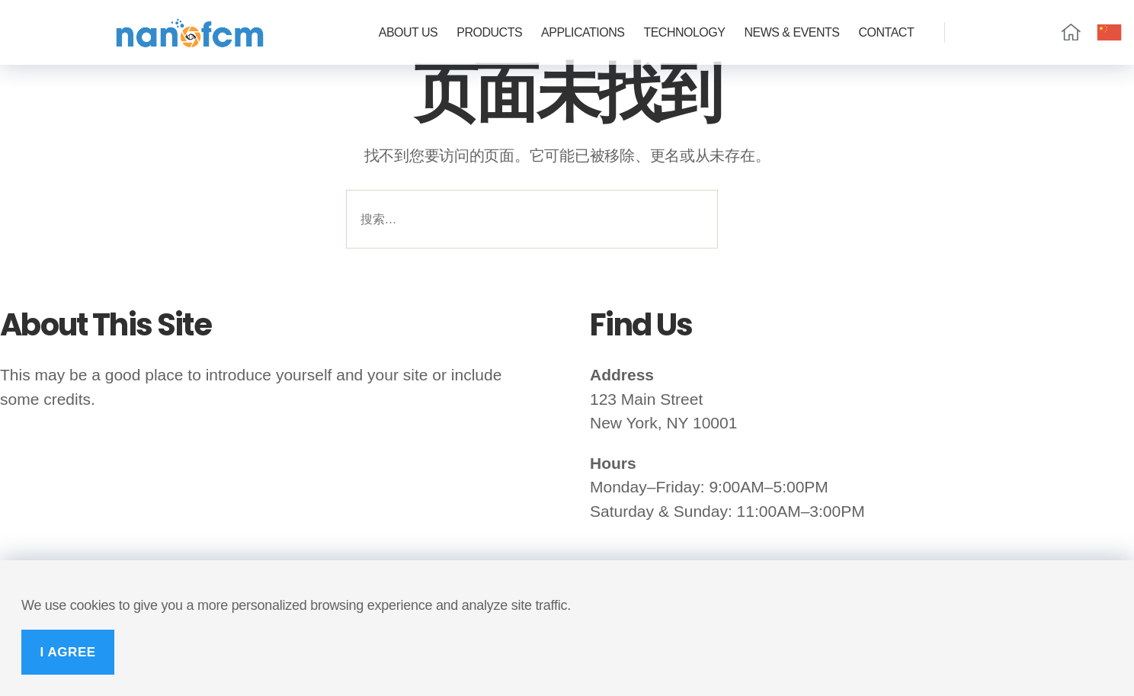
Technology (684, 32)
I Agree (67, 652)
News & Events (791, 32)
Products (489, 32)
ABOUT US (408, 32)
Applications (582, 32)
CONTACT (887, 32)
